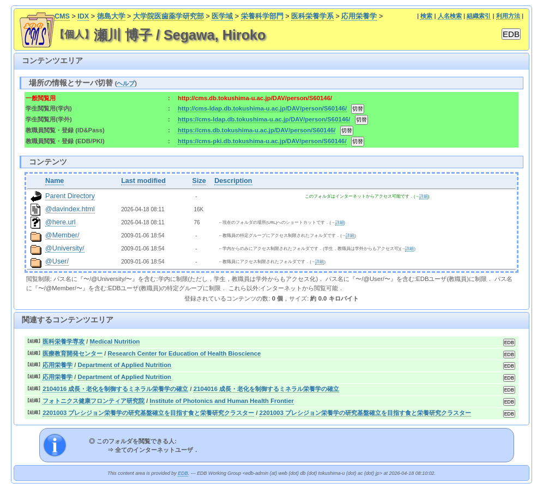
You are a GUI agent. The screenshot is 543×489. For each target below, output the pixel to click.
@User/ (57, 261)
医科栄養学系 (312, 16)
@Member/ (62, 235)
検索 (426, 16)
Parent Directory (70, 196)
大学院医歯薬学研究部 (168, 16)
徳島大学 (111, 16)
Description (233, 181)
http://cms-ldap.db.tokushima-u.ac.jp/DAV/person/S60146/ (262, 108)
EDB (183, 473)
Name (54, 181)
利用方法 (508, 16)
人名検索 (450, 16)
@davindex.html (70, 209)
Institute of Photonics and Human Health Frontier (222, 401)
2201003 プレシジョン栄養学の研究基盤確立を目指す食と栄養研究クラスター (148, 412)
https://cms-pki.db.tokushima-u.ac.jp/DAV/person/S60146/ (262, 141)
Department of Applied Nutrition (124, 365)
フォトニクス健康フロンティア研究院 (93, 401)
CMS (62, 16)
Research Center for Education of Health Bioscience (184, 353)
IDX (83, 16)
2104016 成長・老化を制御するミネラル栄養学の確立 (115, 389)
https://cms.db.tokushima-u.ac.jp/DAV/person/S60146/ (256, 130)
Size (199, 181)
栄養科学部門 (262, 16)
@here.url (60, 222)
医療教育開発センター (72, 353)
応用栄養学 (359, 16)
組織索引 (479, 16)
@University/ (65, 248)
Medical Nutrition (115, 341)
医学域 (222, 16)
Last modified (143, 181)
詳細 (423, 196)
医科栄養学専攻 (64, 341)
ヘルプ (126, 83)
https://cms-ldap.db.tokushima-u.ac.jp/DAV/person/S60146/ (264, 119)
